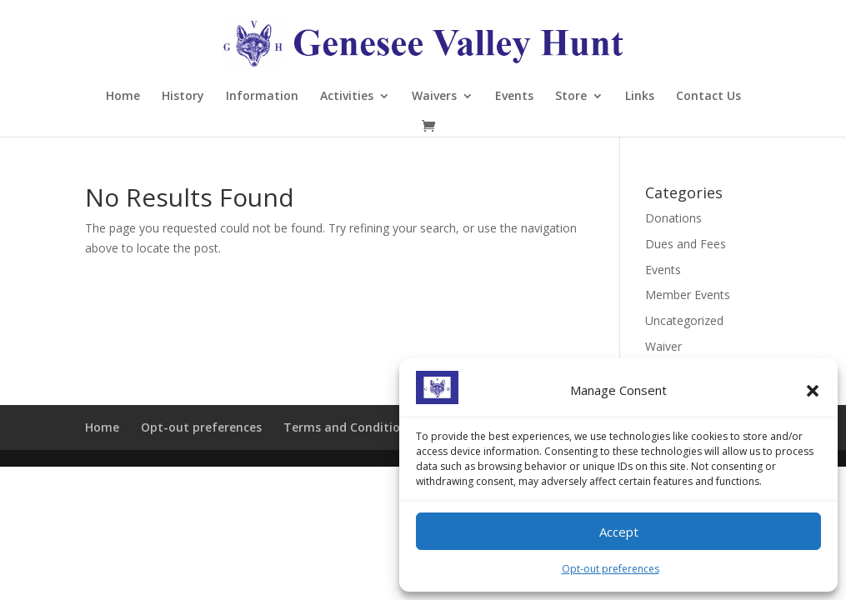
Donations (673, 218)
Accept (618, 531)
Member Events (687, 294)
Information (262, 96)
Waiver (663, 346)
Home (123, 96)
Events (514, 96)
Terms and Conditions (348, 427)
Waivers (434, 96)
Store (571, 96)
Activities (346, 96)
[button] (812, 390)
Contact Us (708, 96)
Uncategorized (684, 320)
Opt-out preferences (610, 569)
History (183, 96)
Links (639, 96)
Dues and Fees (685, 244)
